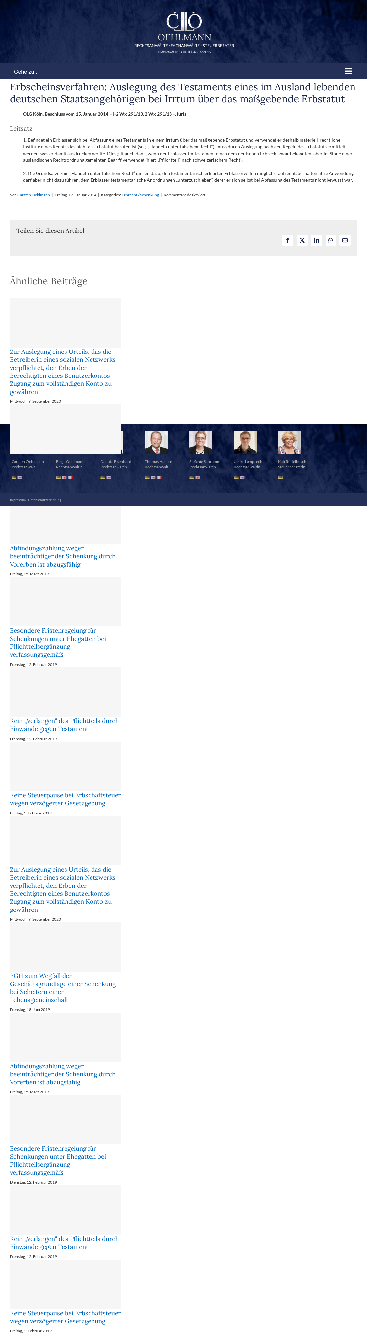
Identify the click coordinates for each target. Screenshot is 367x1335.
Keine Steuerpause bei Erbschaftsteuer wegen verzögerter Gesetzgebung (65, 799)
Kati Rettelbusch (292, 461)
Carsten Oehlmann (33, 194)
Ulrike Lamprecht (249, 461)
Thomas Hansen (158, 461)
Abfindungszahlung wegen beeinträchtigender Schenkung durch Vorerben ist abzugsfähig (63, 556)
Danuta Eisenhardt (116, 461)
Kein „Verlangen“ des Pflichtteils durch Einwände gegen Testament (64, 725)
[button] (183, 407)
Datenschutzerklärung (44, 500)
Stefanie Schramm (204, 461)
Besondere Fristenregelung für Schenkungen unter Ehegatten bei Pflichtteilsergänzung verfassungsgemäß (58, 642)
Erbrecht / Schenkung (140, 194)
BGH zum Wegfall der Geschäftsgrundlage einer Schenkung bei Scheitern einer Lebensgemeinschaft (63, 988)
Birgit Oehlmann (70, 461)
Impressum (18, 500)
